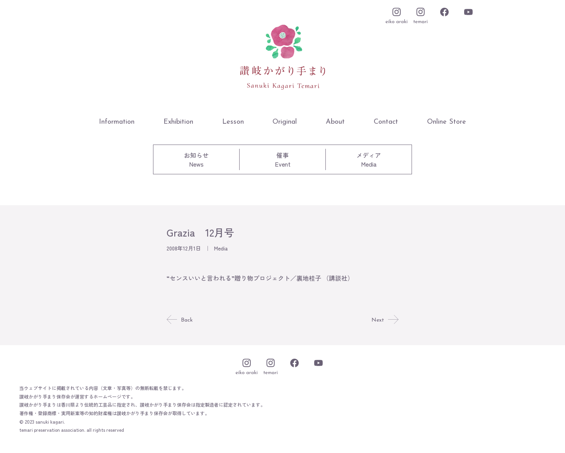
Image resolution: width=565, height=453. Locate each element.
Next (384, 320)
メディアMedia (368, 159)
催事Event (283, 159)
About (335, 122)
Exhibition (178, 122)
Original (284, 122)
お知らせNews (196, 159)
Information (116, 122)
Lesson (233, 122)
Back (180, 320)
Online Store (446, 122)
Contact (386, 122)
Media (221, 248)
